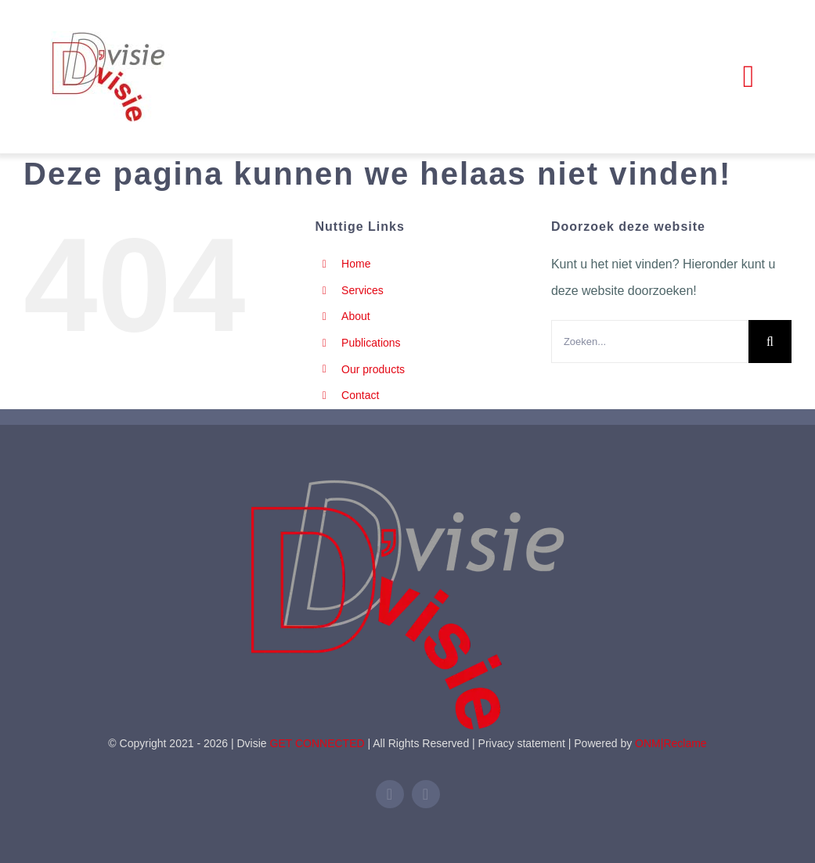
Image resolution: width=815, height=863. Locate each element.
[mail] (426, 794)
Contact (360, 395)
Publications (371, 342)
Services (362, 290)
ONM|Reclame (671, 743)
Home (355, 263)
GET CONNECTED (317, 743)
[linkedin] (390, 794)
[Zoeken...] (649, 341)
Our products (373, 369)
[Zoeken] (770, 341)
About (355, 316)
